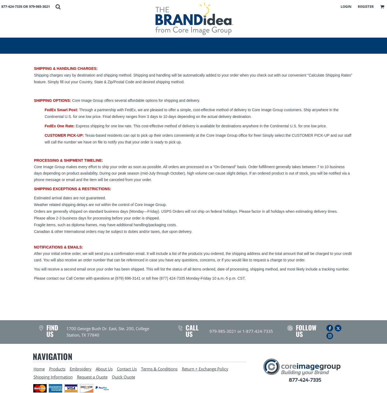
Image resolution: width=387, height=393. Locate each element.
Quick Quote (123, 377)
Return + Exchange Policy (205, 369)
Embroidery (80, 369)
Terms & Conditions (159, 369)
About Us (104, 369)
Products (57, 369)
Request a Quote (92, 377)
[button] (58, 6)
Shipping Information (53, 377)
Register (366, 6)
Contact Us (127, 369)
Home (39, 369)
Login (346, 6)
